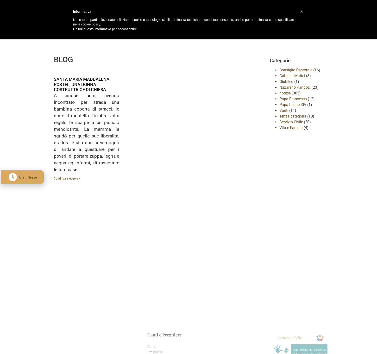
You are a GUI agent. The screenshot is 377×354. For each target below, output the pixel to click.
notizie (285, 93)
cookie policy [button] (90, 24)
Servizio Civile (291, 122)
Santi (283, 110)
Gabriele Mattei (292, 76)
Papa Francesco (293, 99)
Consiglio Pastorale (295, 70)
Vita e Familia (291, 127)
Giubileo (286, 81)
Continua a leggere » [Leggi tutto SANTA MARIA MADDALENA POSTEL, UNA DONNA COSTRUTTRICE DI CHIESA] (67, 178)
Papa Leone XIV (292, 104)
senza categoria (292, 116)
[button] (301, 11)
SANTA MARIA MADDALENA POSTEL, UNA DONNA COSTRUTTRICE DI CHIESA (81, 84)
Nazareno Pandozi (295, 87)
